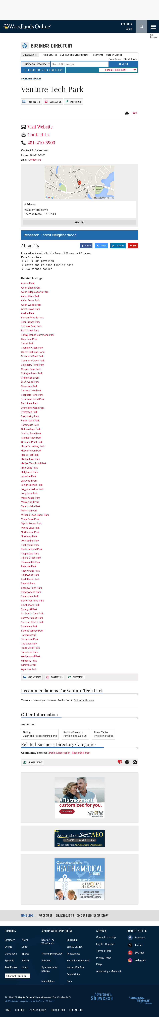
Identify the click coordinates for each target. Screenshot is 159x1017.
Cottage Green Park (31, 369)
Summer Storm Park (32, 618)
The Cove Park (29, 639)
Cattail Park (27, 339)
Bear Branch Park (30, 318)
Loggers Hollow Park (32, 485)
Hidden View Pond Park (33, 459)
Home (8, 1006)
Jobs (24, 942)
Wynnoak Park (29, 665)
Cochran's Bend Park (32, 352)
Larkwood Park (29, 476)
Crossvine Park (29, 382)
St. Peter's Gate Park (32, 609)
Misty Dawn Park (30, 515)
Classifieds (11, 949)
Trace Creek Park (30, 643)
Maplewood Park (30, 498)
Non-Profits (97, 55)
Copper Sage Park (31, 365)
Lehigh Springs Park (31, 481)
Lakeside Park (28, 472)
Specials (9, 956)
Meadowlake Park (30, 502)
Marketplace (48, 977)
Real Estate (11, 963)
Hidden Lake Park (30, 455)
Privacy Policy (103, 953)
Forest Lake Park (30, 416)
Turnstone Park (29, 648)
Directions (76, 100)
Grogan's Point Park (31, 438)
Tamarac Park (28, 631)
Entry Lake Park (29, 399)
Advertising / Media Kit (108, 967)
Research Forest (81, 748)
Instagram (140, 956)
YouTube (139, 948)
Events (8, 942)
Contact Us (55, 100)
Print (131, 110)
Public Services (49, 55)
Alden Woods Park (31, 300)
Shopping (72, 935)
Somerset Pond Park (32, 596)
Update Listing (35, 758)
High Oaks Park (29, 463)
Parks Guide (115, 59)
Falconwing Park (30, 412)
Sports (25, 949)
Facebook (140, 933)
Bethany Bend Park (31, 322)
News (25, 935)
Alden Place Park (30, 292)
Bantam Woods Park (32, 313)
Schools (45, 956)
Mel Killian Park (29, 506)
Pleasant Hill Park (30, 558)
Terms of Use (103, 946)
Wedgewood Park (30, 652)
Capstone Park (29, 335)
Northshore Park (30, 528)
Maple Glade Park (30, 493)
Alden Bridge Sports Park (34, 288)
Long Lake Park (29, 489)
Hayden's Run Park (31, 446)
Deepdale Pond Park (32, 391)
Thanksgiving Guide (52, 949)
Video (25, 963)
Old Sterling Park (30, 536)
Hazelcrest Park (29, 450)
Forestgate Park (30, 421)
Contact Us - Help (106, 933)
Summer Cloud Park (32, 613)
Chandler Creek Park (32, 343)
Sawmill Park (28, 579)
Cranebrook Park (30, 373)
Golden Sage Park (30, 425)
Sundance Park (29, 622)
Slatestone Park (29, 592)
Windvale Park (28, 661)
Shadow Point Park (31, 584)
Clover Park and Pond (32, 348)
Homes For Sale (75, 963)
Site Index (20, 1006)
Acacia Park (27, 279)
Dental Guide (73, 970)
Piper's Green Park (31, 553)
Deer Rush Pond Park (32, 395)
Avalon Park (27, 309)
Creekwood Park (30, 378)
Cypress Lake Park (31, 386)
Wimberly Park (29, 656)
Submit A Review (84, 696)
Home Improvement (78, 956)
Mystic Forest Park (31, 519)
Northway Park (29, 532)
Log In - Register (105, 940)
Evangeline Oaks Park (32, 403)
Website (33, 100)
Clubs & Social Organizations (74, 55)
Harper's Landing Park (33, 442)
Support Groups (114, 55)
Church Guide (130, 59)
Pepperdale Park (30, 549)
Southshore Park (30, 601)
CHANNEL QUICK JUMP (115, 70)
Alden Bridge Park (30, 283)
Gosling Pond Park (31, 429)
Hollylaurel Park (29, 468)
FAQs (99, 960)
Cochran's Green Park (32, 356)
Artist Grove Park (30, 305)
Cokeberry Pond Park (32, 360)
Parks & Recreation (59, 748)
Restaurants (73, 949)
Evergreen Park (29, 408)
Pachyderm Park (30, 541)
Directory (10, 935)
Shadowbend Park (31, 588)
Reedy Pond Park (30, 566)
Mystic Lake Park (30, 523)
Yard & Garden (74, 942)
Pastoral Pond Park (31, 545)
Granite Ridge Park (31, 433)
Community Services (34, 749)
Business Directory (52, 46)
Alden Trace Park (30, 296)
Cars (69, 977)
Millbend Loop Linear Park (35, 511)
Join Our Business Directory (43, 70)
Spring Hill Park (29, 605)
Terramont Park (29, 635)
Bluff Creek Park (30, 326)
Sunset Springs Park (32, 626)
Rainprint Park (28, 562)
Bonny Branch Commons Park (37, 330)
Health (25, 956)
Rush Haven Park (30, 575)
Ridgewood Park (30, 571)
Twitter (138, 941)
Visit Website (40, 124)
